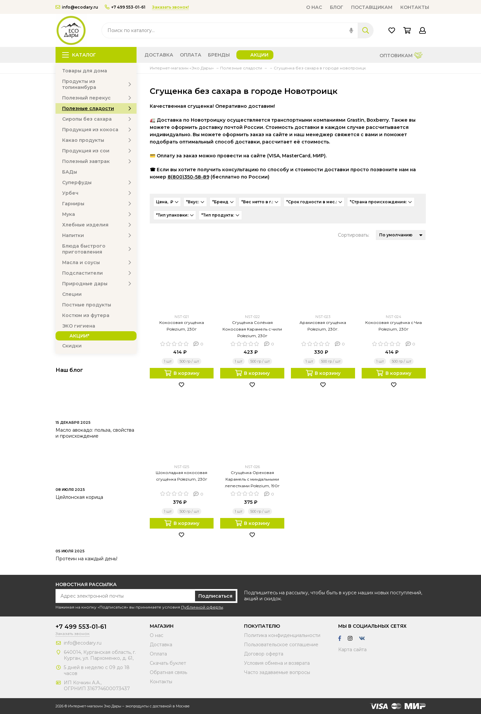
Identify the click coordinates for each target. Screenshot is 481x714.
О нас (314, 7)
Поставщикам (371, 7)
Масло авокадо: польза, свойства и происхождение (95, 433)
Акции (259, 55)
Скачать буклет (168, 663)
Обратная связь (168, 672)
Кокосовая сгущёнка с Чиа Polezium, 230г (393, 326)
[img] (351, 30)
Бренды (219, 55)
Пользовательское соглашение (281, 645)
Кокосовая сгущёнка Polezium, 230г (181, 326)
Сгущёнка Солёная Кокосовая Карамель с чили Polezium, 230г (252, 329)
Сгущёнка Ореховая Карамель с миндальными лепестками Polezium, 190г (252, 479)
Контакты (414, 7)
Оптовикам (401, 56)
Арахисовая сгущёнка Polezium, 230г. (323, 326)
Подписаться (215, 596)
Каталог (79, 55)
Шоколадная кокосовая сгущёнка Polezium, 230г (181, 476)
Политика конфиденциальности (282, 635)
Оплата (190, 55)
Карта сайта (352, 650)
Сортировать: (353, 235)
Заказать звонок (73, 633)
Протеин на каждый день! (86, 559)
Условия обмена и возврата (277, 663)
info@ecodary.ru (77, 7)
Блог (336, 7)
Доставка (158, 55)
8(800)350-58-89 (188, 177)
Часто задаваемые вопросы (277, 672)
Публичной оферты (202, 607)
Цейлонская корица (79, 497)
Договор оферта (263, 654)
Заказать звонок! (170, 7)
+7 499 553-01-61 (125, 7)
